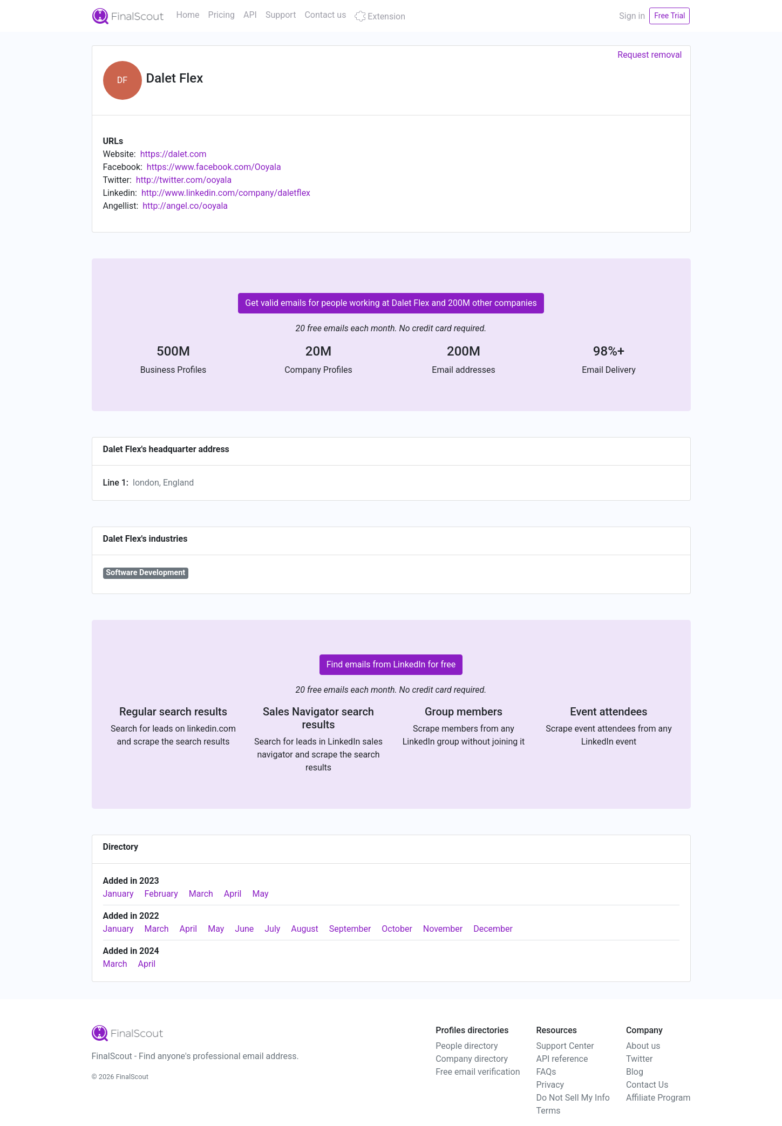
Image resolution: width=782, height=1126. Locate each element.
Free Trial (669, 15)
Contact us (325, 15)
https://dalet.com (173, 154)
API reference (562, 1059)
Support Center (565, 1046)
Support (281, 15)
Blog (634, 1072)
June (244, 929)
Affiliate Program (658, 1098)
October (397, 929)
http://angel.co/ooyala (185, 206)
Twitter (639, 1059)
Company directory (472, 1059)
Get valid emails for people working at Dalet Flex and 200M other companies (390, 303)
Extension (380, 16)
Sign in (632, 16)
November (443, 929)
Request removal (649, 55)
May (260, 894)
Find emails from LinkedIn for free (391, 664)
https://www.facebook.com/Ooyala (214, 167)
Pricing (221, 15)
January (118, 894)
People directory (467, 1046)
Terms (548, 1110)
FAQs (546, 1072)
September (350, 929)
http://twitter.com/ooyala (184, 180)
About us (643, 1046)
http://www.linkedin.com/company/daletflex (225, 193)
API (250, 15)
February (161, 894)
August (304, 929)
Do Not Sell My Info (572, 1098)
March (201, 894)
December (493, 929)
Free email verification (478, 1072)
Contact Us (647, 1085)
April (233, 894)
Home (188, 15)
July (272, 929)
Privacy (550, 1085)
